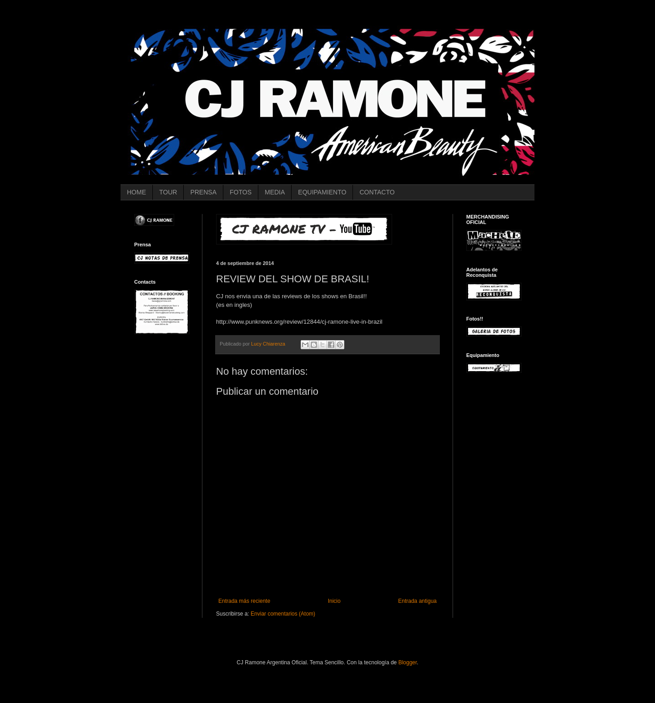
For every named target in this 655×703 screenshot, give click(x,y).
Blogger (407, 662)
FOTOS (241, 192)
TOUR (168, 192)
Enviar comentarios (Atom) (283, 614)
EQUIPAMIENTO (322, 192)
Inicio (334, 601)
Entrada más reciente (244, 601)
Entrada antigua (417, 601)
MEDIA (275, 192)
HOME (136, 192)
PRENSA (203, 192)
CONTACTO (376, 192)
